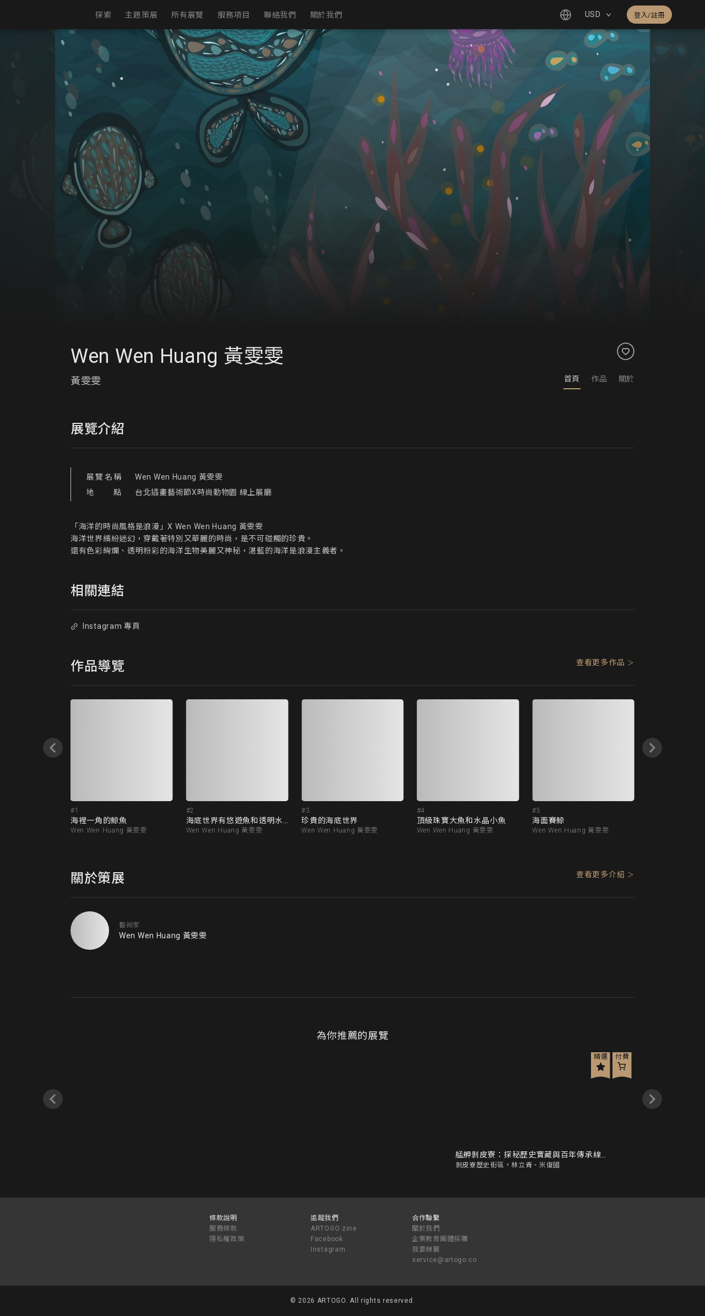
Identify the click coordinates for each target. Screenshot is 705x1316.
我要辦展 (426, 1249)
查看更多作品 (600, 662)
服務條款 (223, 1228)
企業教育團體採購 (440, 1239)
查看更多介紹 (600, 874)
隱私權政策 (227, 1239)
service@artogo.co (444, 1260)
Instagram (328, 1249)
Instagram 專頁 (105, 626)
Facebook (327, 1239)
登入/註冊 (649, 15)
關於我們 (426, 1228)
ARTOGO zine (334, 1228)
